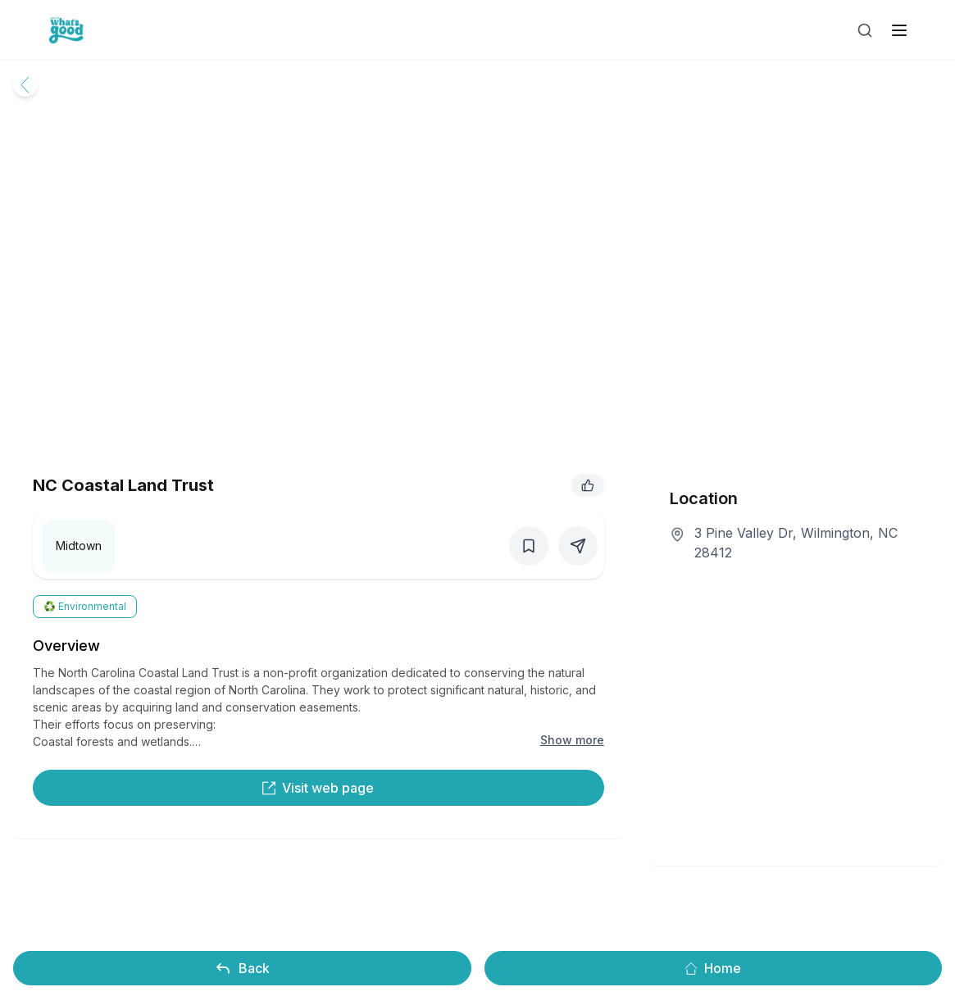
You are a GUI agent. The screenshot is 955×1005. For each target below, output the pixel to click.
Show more (572, 740)
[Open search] (865, 30)
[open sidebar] (899, 30)
